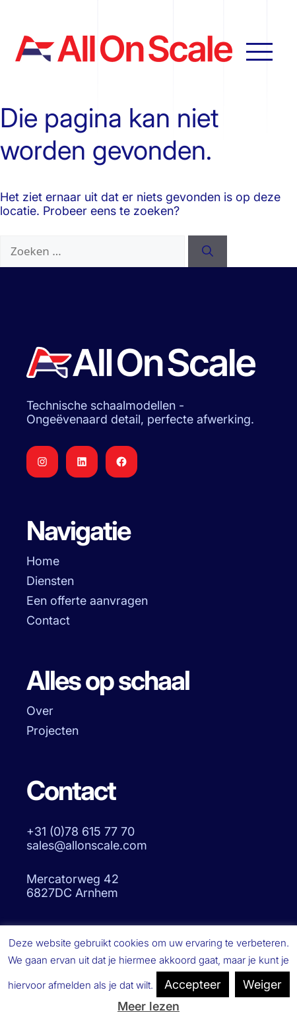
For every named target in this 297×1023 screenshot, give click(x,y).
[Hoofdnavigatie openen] (259, 51)
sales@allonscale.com (86, 845)
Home (42, 561)
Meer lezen (148, 1006)
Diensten (50, 581)
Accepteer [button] (192, 984)
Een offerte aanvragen (87, 600)
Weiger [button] (262, 984)
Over (39, 711)
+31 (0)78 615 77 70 (80, 831)
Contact (48, 620)
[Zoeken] (207, 251)
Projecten (52, 730)
